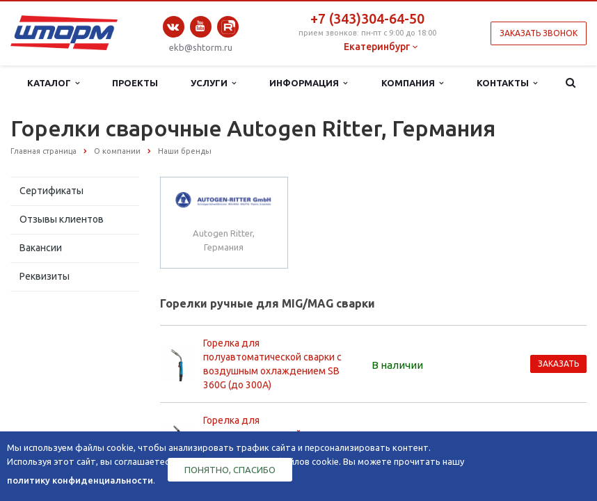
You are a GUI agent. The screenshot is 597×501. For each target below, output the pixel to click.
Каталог (53, 83)
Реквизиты (44, 276)
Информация (308, 83)
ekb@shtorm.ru (200, 47)
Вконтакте (173, 26)
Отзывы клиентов (61, 219)
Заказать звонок (539, 33)
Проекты (135, 83)
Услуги (213, 83)
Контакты (507, 83)
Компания (412, 83)
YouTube (201, 26)
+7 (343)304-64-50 (367, 18)
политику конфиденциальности (80, 480)
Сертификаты (51, 190)
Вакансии (40, 247)
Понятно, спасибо (230, 470)
